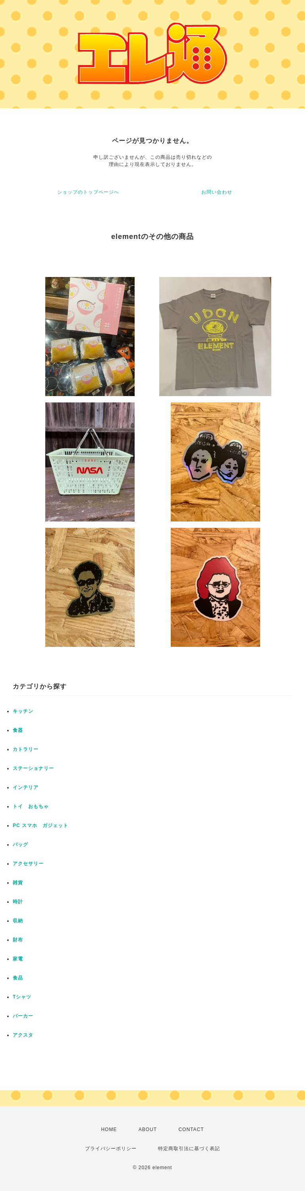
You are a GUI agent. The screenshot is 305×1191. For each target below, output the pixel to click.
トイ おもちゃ (31, 806)
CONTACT (191, 1129)
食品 (18, 978)
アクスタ (23, 1035)
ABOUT (148, 1129)
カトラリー (26, 749)
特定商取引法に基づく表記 (189, 1148)
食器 (18, 730)
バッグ (20, 844)
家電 (18, 959)
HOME (109, 1129)
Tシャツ (22, 997)
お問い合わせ (216, 192)
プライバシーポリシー (111, 1148)
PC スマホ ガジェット (40, 825)
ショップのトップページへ (88, 192)
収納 (18, 921)
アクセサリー (28, 863)
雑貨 (18, 882)
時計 (18, 901)
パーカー (23, 1016)
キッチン (23, 711)
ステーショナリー (33, 768)
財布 (18, 940)
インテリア (26, 787)
